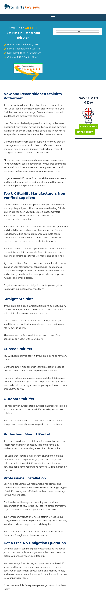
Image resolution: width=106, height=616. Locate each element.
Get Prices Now (88, 126)
